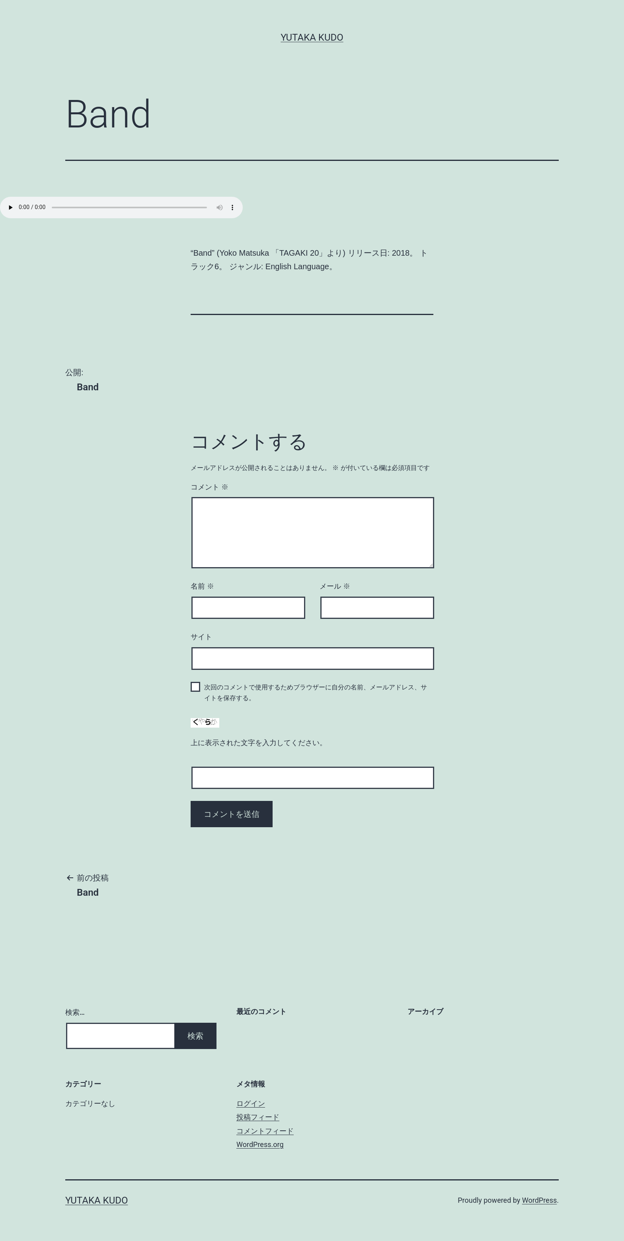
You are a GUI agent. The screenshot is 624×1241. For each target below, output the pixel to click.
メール (335, 586)
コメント (209, 487)
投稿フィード (257, 1117)
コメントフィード (265, 1131)
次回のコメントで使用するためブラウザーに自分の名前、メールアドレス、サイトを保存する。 (315, 692)
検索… (75, 1012)
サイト (201, 637)
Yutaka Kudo (312, 37)
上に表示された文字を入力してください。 (259, 743)
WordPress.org (260, 1144)
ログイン (250, 1103)
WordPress (539, 1200)
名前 (202, 586)
